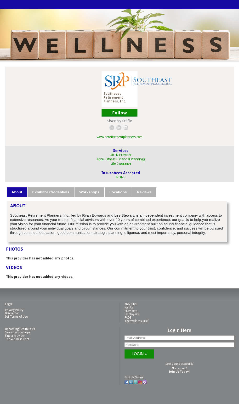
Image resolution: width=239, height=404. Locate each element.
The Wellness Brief (136, 321)
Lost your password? (179, 363)
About (16, 192)
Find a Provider (15, 335)
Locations (118, 192)
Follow (119, 112)
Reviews (144, 192)
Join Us (129, 307)
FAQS (128, 317)
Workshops (89, 192)
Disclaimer (12, 313)
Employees (132, 314)
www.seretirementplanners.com (119, 137)
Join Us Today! (179, 371)
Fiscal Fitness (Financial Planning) (121, 159)
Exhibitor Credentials (50, 192)
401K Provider (120, 155)
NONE (120, 177)
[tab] (17, 192)
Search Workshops (17, 332)
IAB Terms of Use (16, 316)
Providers (131, 311)
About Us (131, 304)
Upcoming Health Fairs (20, 329)
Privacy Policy (14, 310)
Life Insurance (120, 163)
